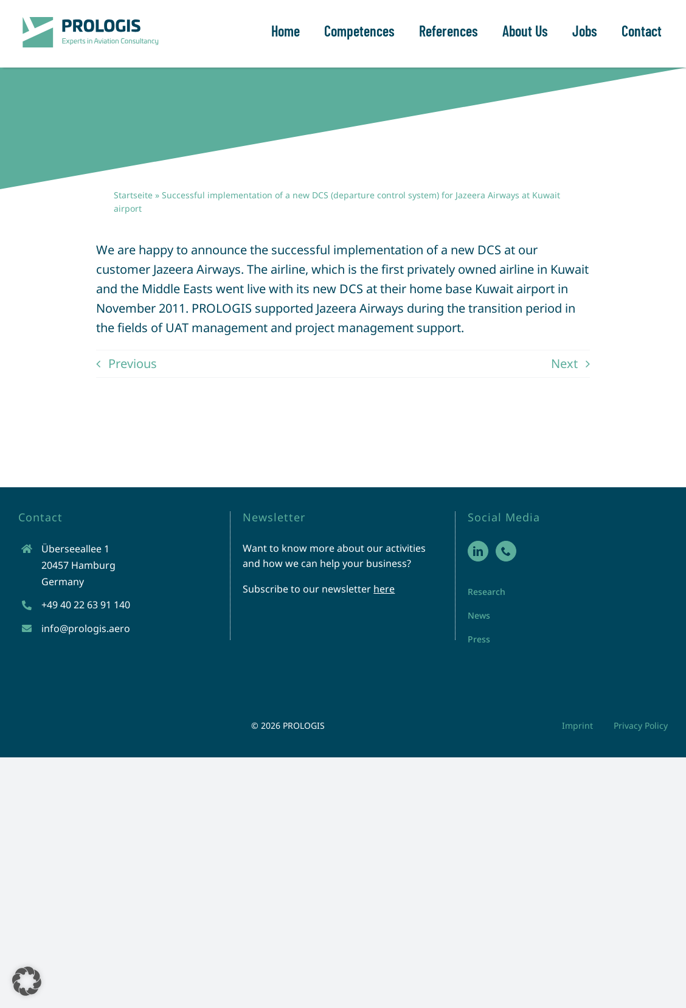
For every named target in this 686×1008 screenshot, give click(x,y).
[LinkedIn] (478, 551)
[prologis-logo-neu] (89, 18)
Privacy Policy (641, 725)
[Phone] (506, 551)
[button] (27, 981)
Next (564, 363)
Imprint (577, 725)
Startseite (133, 195)
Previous (132, 363)
